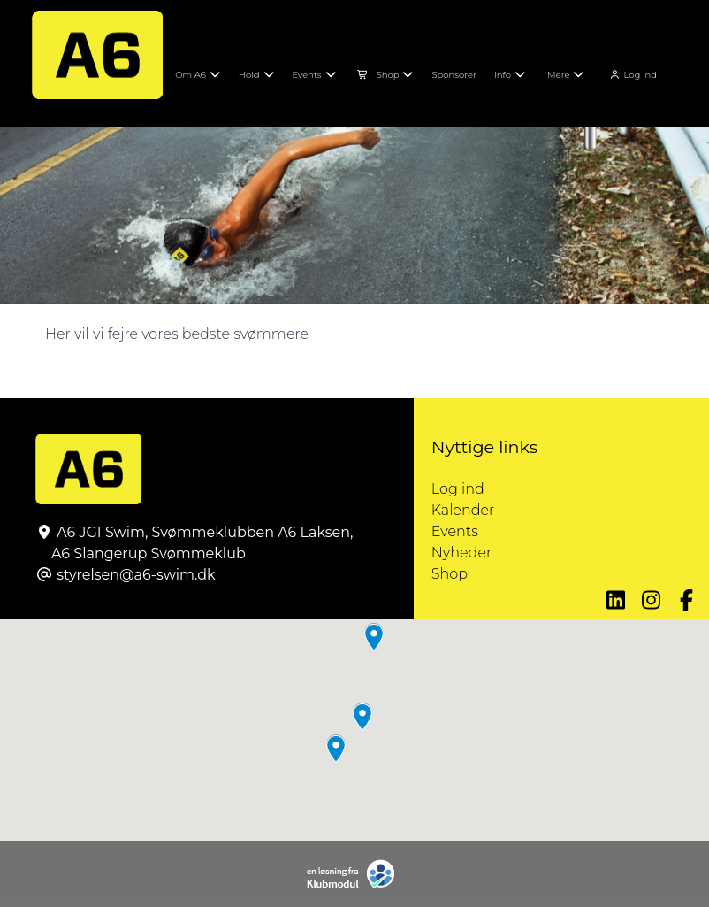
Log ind (631, 74)
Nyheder (461, 552)
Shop (449, 573)
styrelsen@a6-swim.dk (136, 574)
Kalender (463, 510)
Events (454, 531)
